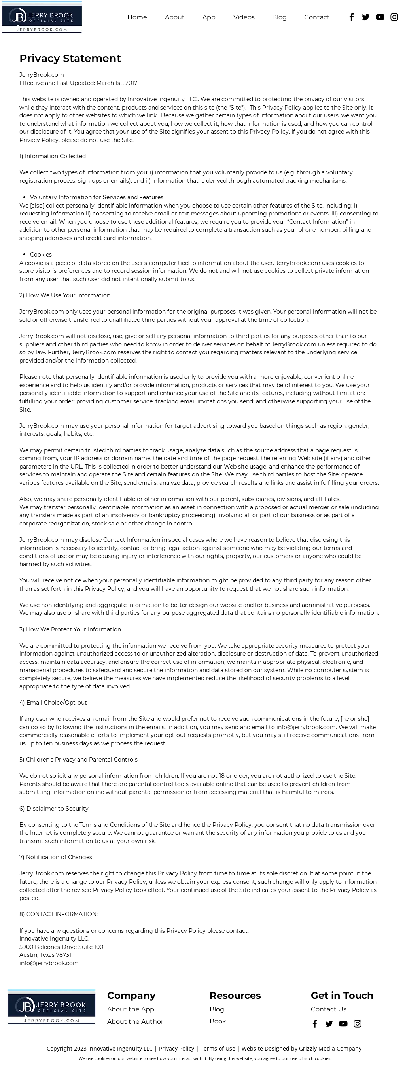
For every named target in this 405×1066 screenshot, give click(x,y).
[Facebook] (351, 17)
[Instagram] (394, 17)
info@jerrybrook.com (306, 727)
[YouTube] (380, 17)
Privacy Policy (176, 1048)
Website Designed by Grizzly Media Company (301, 1048)
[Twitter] (366, 17)
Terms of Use (218, 1048)
